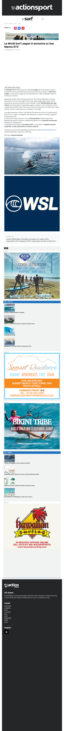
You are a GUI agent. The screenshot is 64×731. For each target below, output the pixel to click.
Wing (6, 620)
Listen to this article (12, 87)
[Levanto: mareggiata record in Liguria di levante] (32, 458)
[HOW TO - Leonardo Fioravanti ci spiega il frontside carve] (32, 319)
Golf (6, 622)
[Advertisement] (16, 566)
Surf (15, 23)
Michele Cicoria (10, 50)
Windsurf (7, 618)
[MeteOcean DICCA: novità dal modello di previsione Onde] (32, 481)
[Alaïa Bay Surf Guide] (32, 330)
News (19, 23)
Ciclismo (7, 612)
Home (5, 23)
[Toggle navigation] (42, 19)
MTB (5, 614)
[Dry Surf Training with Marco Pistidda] (32, 308)
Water (10, 23)
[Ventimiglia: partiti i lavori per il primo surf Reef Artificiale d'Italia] (32, 470)
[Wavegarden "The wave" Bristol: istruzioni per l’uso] (32, 342)
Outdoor (7, 606)
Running (7, 608)
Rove (6, 610)
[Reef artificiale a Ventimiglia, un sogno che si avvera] (32, 492)
